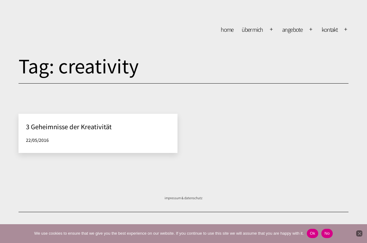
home (227, 29)
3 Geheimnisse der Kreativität (69, 126)
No (327, 233)
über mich (252, 29)
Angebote (292, 29)
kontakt (329, 29)
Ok (312, 233)
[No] (359, 233)
